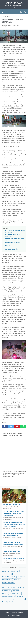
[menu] (2, 12)
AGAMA (5, 571)
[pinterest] (17, 426)
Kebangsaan (21, 576)
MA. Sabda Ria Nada (8, 582)
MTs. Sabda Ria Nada (8, 587)
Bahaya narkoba (7, 574)
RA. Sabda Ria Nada (15, 593)
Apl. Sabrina (15, 571)
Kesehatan (17, 579)
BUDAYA (17, 574)
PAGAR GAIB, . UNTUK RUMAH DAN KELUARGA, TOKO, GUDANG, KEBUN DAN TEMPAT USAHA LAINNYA (14, 524)
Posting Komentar (6, 26)
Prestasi (5, 593)
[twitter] (11, 426)
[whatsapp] (23, 426)
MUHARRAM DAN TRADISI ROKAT (12, 504)
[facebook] (5, 426)
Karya (13, 576)
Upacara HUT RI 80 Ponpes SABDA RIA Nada (13, 599)
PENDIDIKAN (6, 590)
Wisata (11, 601)
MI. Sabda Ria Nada (8, 585)
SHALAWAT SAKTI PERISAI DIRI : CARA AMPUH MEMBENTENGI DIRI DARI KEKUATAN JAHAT (13, 513)
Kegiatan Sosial (7, 579)
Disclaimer (20, 612)
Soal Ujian (20, 596)
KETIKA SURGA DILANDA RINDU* (12, 551)
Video (4, 601)
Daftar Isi (7, 612)
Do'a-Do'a (5, 576)
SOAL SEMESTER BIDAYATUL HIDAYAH (13, 558)
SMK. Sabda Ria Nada (8, 596)
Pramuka (16, 590)
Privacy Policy (14, 612)
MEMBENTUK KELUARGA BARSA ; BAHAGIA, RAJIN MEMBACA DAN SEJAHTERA (13, 244)
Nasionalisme (21, 587)
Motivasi (19, 585)
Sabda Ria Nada (14, 3)
